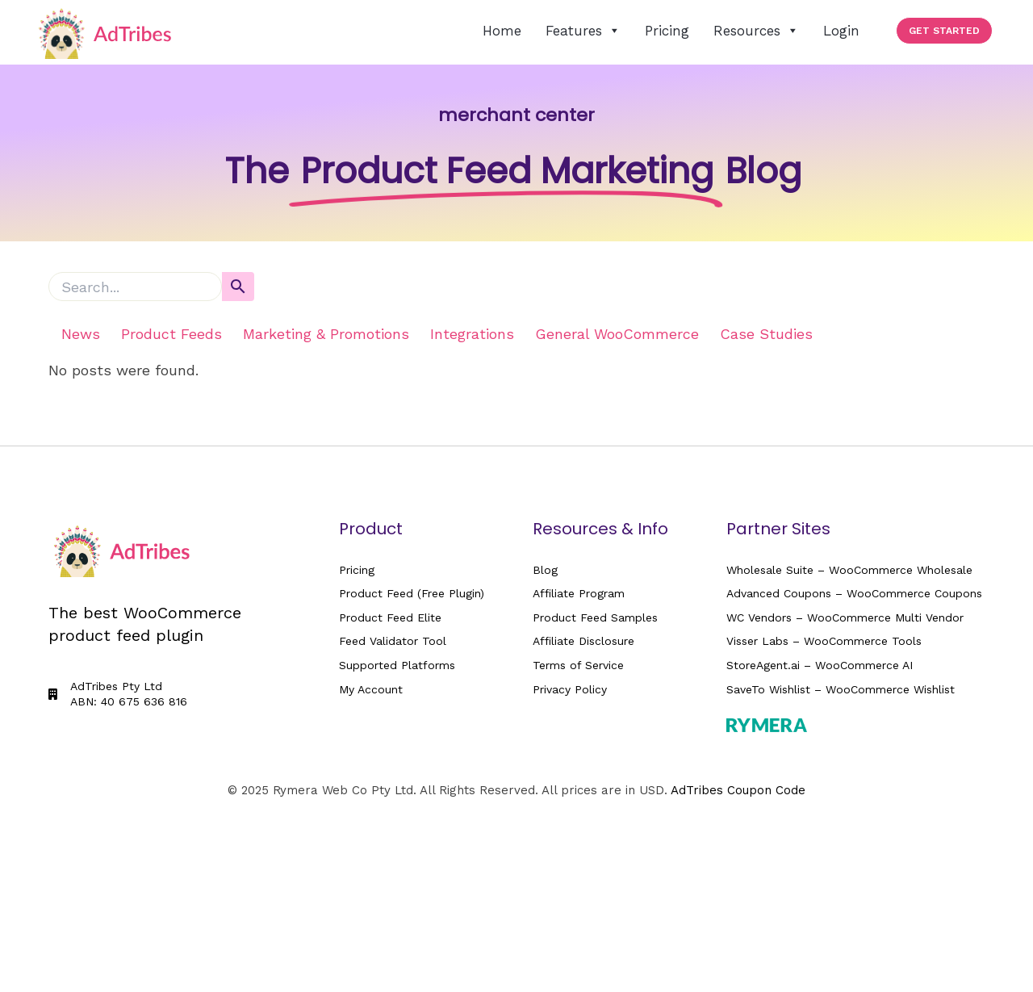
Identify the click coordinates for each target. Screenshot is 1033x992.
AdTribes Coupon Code (738, 790)
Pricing (667, 31)
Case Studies (766, 333)
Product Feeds (171, 333)
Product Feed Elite (390, 617)
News (80, 333)
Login (841, 31)
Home (502, 31)
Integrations (472, 333)
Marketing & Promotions (326, 333)
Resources (756, 30)
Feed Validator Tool (392, 640)
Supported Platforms (397, 665)
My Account (371, 689)
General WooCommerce (617, 333)
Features (583, 30)
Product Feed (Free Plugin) (411, 593)
